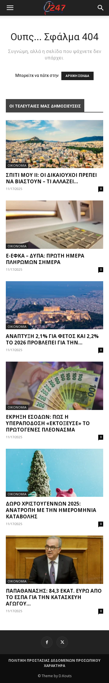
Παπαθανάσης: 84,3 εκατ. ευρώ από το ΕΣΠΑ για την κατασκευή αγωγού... (54, 597)
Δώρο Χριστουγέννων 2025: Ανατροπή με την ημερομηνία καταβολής (51, 510)
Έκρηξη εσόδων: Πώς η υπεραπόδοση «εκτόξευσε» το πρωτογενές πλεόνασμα (48, 423)
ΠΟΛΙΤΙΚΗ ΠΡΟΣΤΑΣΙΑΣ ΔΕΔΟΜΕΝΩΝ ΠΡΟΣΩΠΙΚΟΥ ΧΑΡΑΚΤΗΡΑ (54, 663)
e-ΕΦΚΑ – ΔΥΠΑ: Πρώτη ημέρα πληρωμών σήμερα (45, 258)
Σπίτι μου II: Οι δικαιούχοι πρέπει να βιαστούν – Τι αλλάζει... (51, 178)
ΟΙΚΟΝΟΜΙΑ (17, 165)
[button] (101, 8)
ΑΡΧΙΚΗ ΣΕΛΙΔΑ (77, 76)
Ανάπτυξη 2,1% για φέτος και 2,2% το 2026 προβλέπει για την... (52, 339)
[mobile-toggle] (10, 8)
